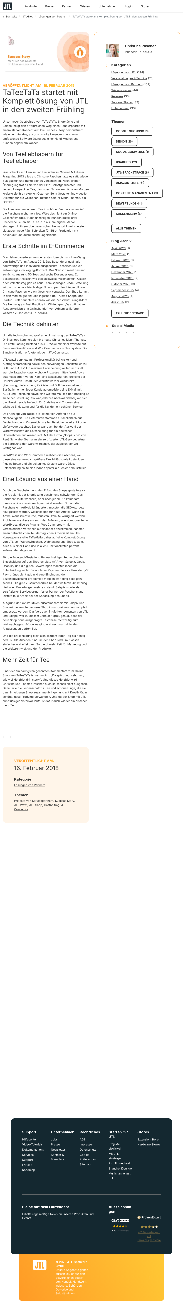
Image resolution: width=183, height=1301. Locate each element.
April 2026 (118, 248)
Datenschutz (88, 1149)
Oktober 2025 (120, 284)
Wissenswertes (121, 90)
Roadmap (28, 1170)
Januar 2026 (119, 266)
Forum (26, 1165)
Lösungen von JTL (123, 72)
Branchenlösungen (121, 1168)
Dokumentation (32, 1149)
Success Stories (122, 102)
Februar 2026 (120, 260)
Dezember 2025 (122, 272)
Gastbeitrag (52, 805)
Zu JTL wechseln (120, 1163)
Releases (117, 96)
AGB (82, 1139)
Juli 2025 (117, 302)
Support (27, 1159)
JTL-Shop (35, 805)
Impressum (87, 1144)
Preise (49, 6)
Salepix (8, 126)
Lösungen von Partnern (29, 785)
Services (28, 1155)
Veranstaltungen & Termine (129, 78)
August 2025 (120, 296)
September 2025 (122, 290)
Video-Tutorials (32, 1144)
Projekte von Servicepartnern (33, 800)
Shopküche (66, 121)
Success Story (64, 800)
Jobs (54, 1139)
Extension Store (148, 1139)
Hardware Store (148, 1144)
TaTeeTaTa (49, 121)
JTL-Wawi (20, 805)
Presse (55, 1144)
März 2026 (118, 254)
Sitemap (85, 1164)
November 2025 (122, 278)
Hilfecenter (29, 1139)
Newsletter (58, 1149)
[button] (30, 7)
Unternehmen (120, 108)
